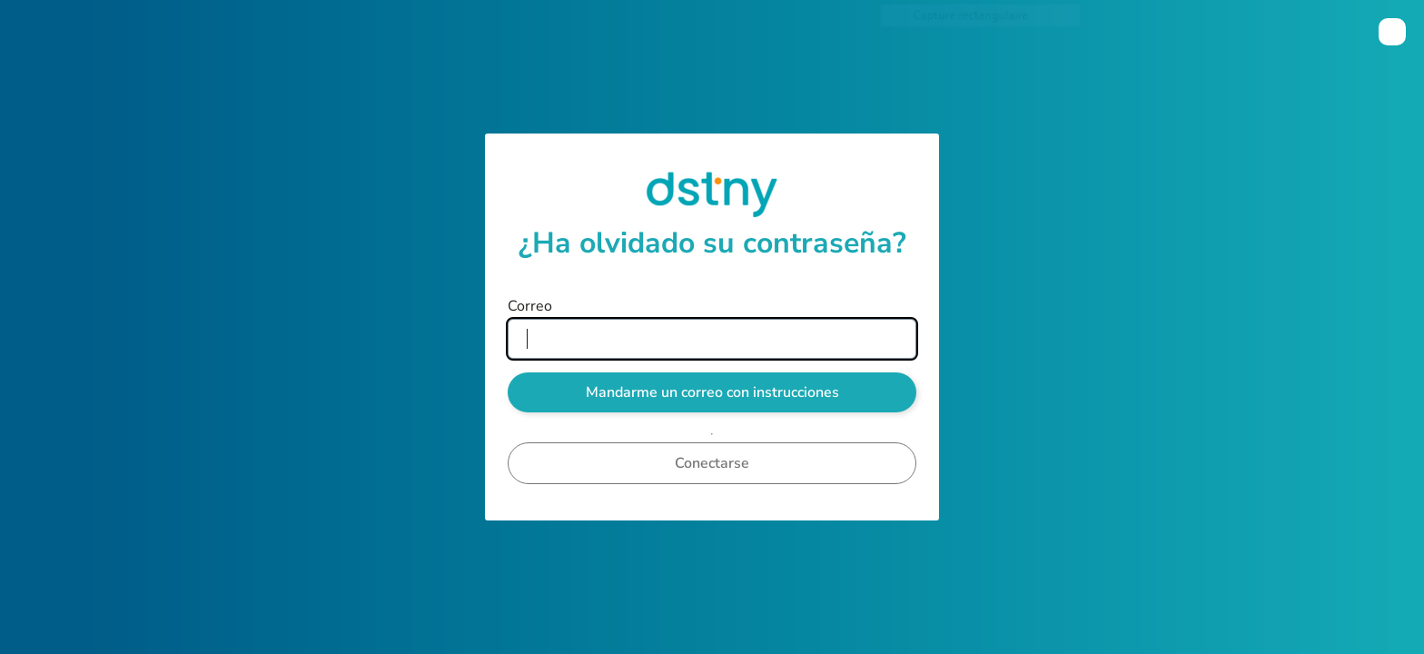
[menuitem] (1392, 32)
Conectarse (712, 463)
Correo (530, 306)
